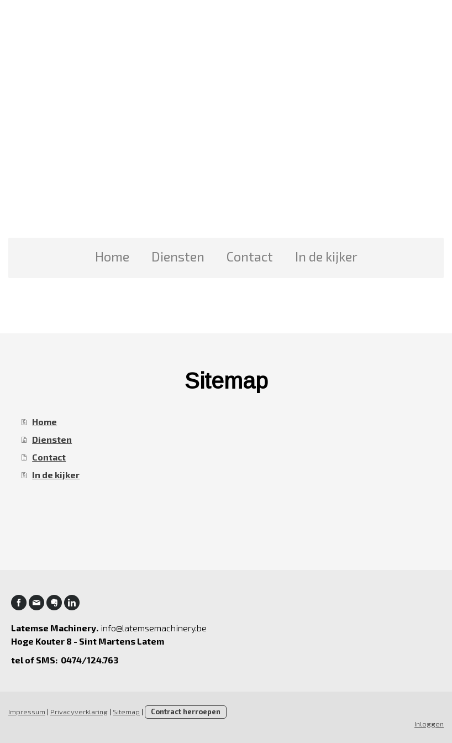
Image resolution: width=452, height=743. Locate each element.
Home (112, 256)
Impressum (26, 711)
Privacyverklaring (79, 711)
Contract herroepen (185, 711)
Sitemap (126, 711)
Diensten (177, 256)
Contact (250, 256)
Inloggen (429, 723)
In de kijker (326, 256)
